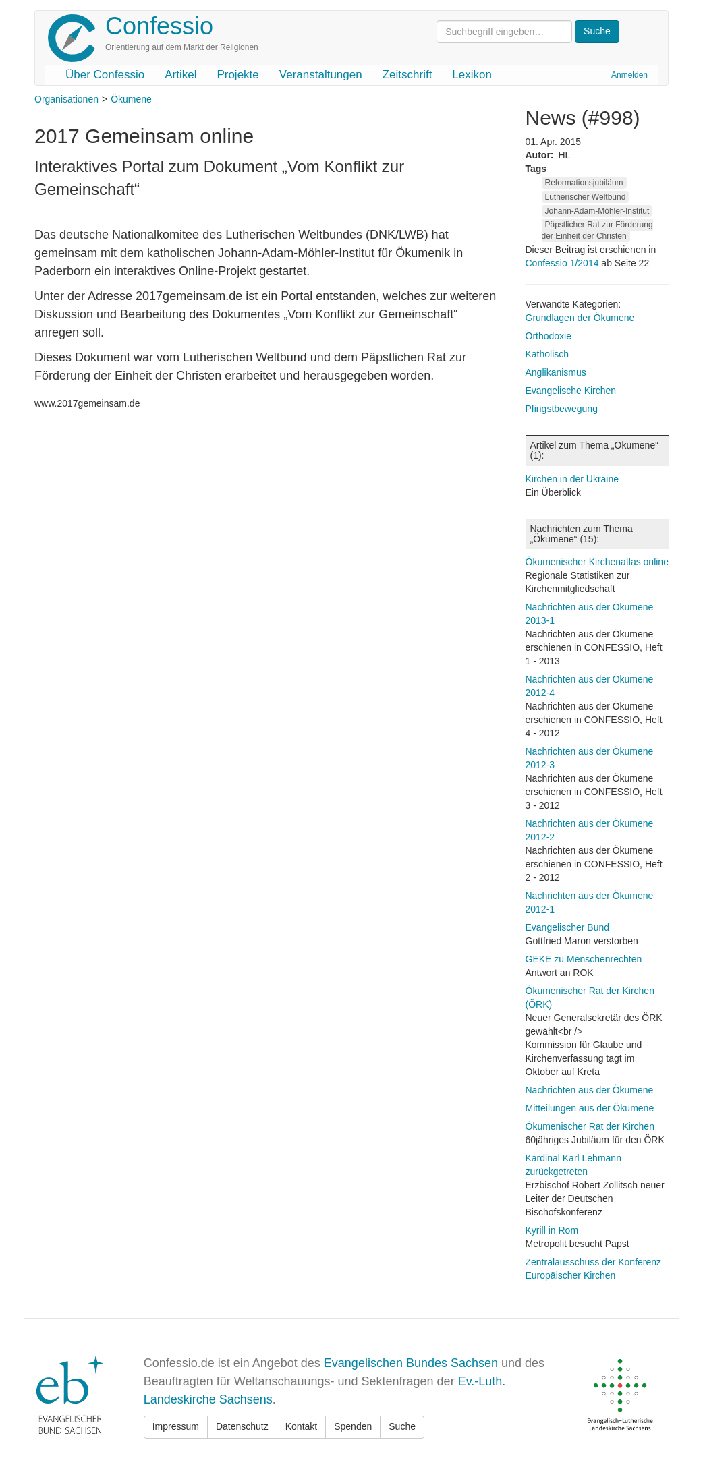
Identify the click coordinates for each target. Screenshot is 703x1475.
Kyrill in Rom (552, 1230)
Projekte (237, 74)
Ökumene (131, 99)
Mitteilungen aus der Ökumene (590, 1108)
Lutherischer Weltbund (585, 197)
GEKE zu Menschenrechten (584, 959)
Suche (402, 1426)
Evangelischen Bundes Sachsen (411, 1363)
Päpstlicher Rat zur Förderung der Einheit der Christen (597, 230)
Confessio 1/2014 (564, 263)
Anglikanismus (556, 372)
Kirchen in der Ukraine (572, 478)
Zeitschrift (407, 74)
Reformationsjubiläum (584, 182)
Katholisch (547, 354)
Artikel (180, 74)
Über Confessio (104, 74)
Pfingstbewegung (562, 408)
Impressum (175, 1426)
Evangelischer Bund (568, 927)
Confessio (159, 26)
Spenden (353, 1426)
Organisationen (66, 99)
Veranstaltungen (320, 74)
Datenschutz (242, 1426)
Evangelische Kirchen (571, 390)
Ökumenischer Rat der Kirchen (590, 1126)
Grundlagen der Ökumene (580, 317)
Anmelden (629, 75)
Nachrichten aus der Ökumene (590, 1089)
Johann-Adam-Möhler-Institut (597, 211)
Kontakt (301, 1426)
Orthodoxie (548, 335)
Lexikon (472, 74)
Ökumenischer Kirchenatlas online (597, 561)
